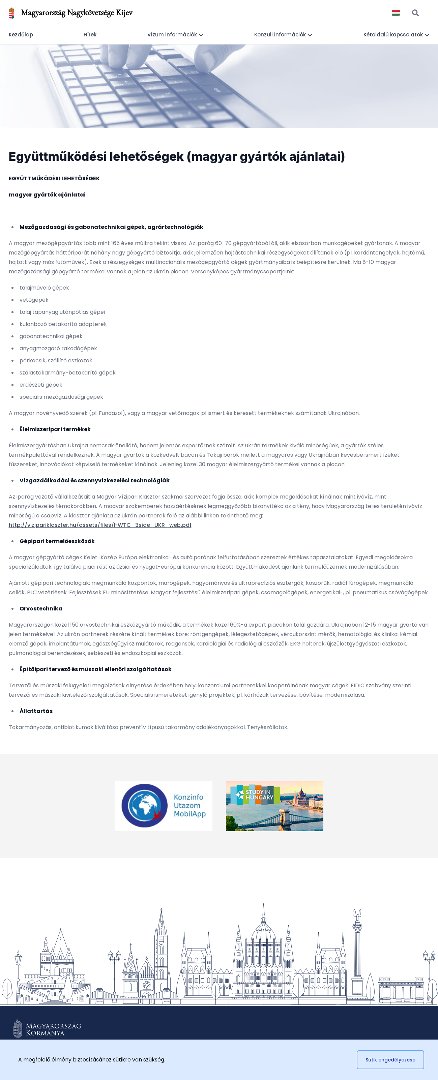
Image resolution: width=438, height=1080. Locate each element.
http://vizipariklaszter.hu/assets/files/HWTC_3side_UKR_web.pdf (100, 525)
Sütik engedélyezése (390, 1059)
